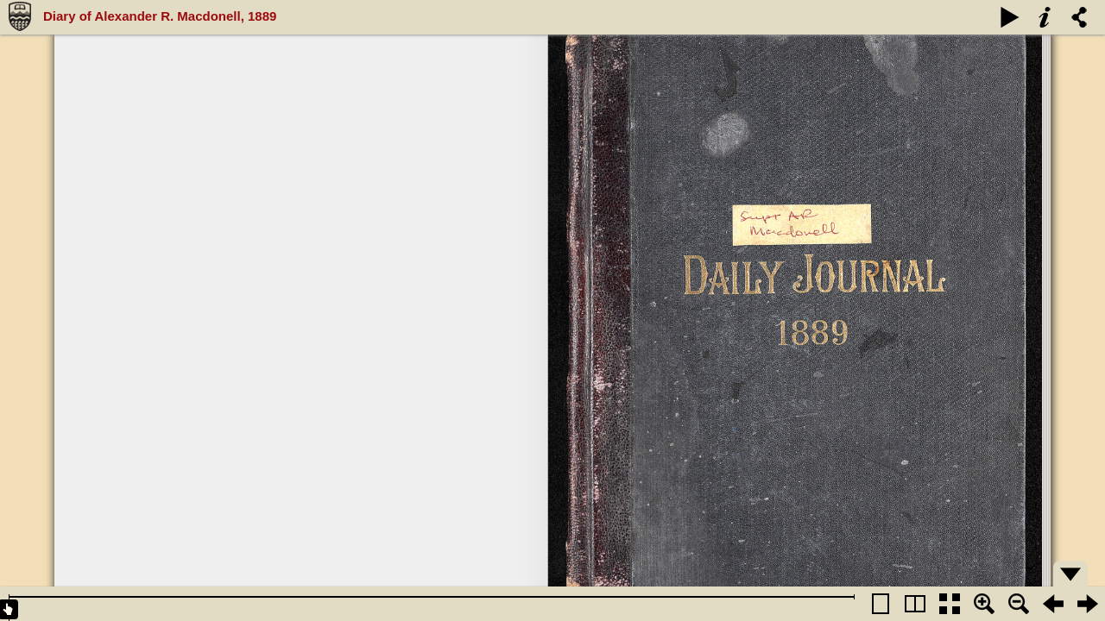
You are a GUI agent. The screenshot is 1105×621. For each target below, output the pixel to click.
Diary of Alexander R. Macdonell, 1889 (159, 16)
